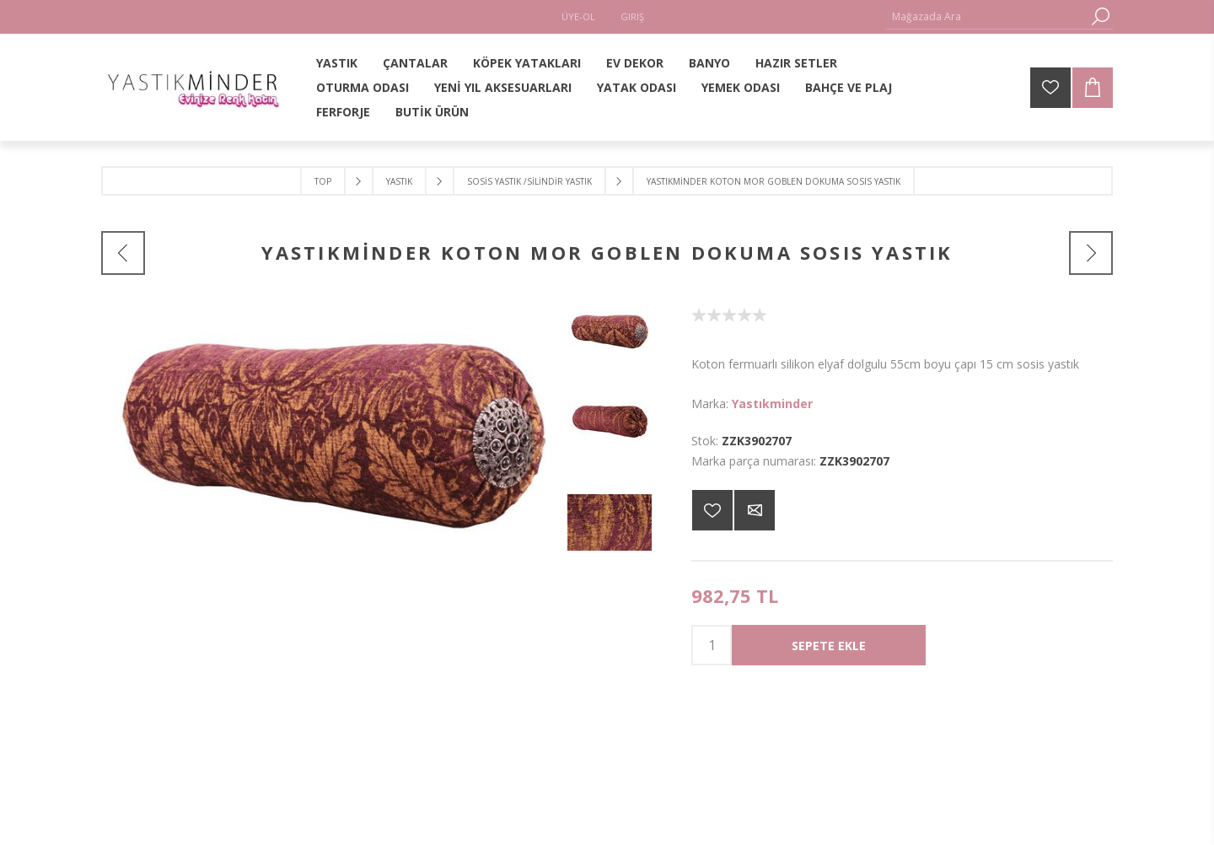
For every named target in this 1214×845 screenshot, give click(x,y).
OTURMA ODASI (362, 87)
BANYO (709, 63)
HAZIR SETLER (796, 63)
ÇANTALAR (415, 63)
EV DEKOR (634, 63)
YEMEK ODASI (740, 87)
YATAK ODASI (636, 87)
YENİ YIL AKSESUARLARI (503, 87)
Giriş (632, 16)
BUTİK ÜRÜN (432, 112)
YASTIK (336, 63)
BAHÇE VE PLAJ (848, 87)
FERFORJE (343, 112)
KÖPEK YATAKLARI (527, 63)
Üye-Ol (578, 16)
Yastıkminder (772, 404)
